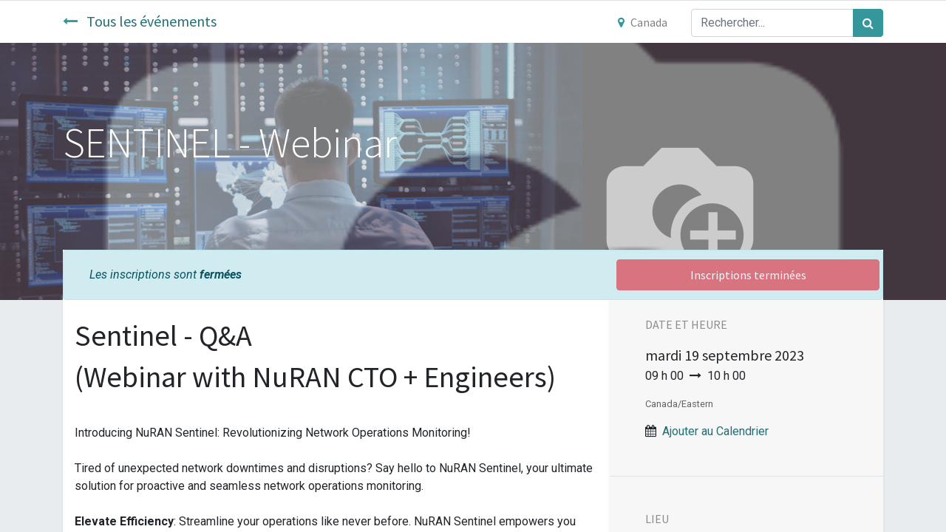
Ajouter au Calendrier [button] (715, 431)
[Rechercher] (868, 23)
